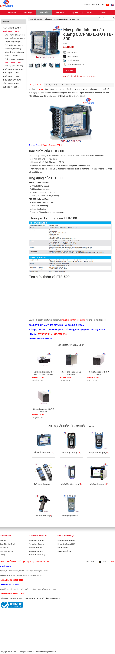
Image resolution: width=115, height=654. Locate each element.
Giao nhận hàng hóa (35, 547)
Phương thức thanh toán (37, 544)
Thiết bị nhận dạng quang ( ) (43, 484)
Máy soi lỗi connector (12, 55)
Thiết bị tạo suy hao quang (14, 59)
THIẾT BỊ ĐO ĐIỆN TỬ (11, 73)
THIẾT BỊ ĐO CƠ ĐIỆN (11, 76)
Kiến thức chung (63, 547)
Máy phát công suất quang (14, 52)
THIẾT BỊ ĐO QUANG (11, 31)
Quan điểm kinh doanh (7, 544)
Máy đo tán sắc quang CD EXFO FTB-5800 (99, 373)
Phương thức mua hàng (36, 540)
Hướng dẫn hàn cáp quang (66, 540)
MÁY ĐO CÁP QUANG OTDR (14, 35)
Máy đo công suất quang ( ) (71, 452)
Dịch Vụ (75, 13)
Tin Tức (89, 13)
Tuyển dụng (95, 4)
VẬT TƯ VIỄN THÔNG (11, 83)
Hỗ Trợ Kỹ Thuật (52, 85)
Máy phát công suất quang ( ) (99, 452)
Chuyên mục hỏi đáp (64, 551)
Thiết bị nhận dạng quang (14, 45)
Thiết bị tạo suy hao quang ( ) (71, 515)
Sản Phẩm (44, 13)
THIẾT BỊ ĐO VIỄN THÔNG (13, 69)
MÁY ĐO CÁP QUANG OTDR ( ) (44, 452)
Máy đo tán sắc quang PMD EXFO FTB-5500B (43, 410)
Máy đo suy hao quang (13, 49)
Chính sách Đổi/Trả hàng (37, 555)
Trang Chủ (11, 13)
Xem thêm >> (93, 426)
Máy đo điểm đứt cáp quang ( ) (71, 484)
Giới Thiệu (28, 13)
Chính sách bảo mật (6, 551)
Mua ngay (70, 70)
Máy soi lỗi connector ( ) (44, 515)
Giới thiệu (87, 4)
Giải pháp (60, 13)
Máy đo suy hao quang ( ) (99, 484)
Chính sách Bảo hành (36, 551)
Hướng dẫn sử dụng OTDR (66, 544)
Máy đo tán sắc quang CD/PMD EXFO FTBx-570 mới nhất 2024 (43, 373)
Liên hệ (2, 555)
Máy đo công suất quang (13, 42)
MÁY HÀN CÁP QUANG (12, 28)
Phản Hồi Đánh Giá (68, 85)
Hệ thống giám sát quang (14, 66)
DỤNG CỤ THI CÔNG (11, 87)
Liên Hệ (103, 13)
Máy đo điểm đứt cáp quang (15, 38)
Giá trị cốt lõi (4, 547)
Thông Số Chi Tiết (36, 85)
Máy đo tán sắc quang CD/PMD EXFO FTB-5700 (71, 373)
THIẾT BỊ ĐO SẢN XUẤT (12, 80)
